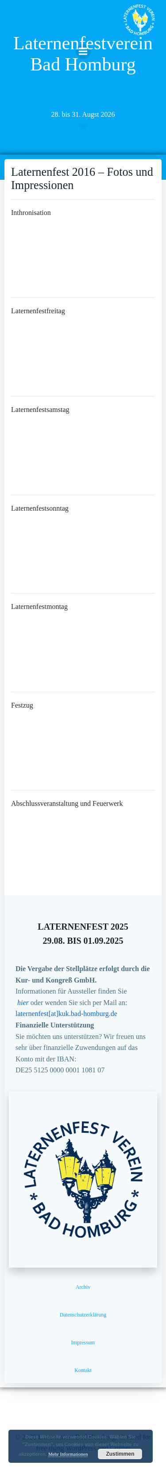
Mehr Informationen (68, 1454)
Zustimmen (120, 1454)
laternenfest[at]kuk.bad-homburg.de (66, 1013)
